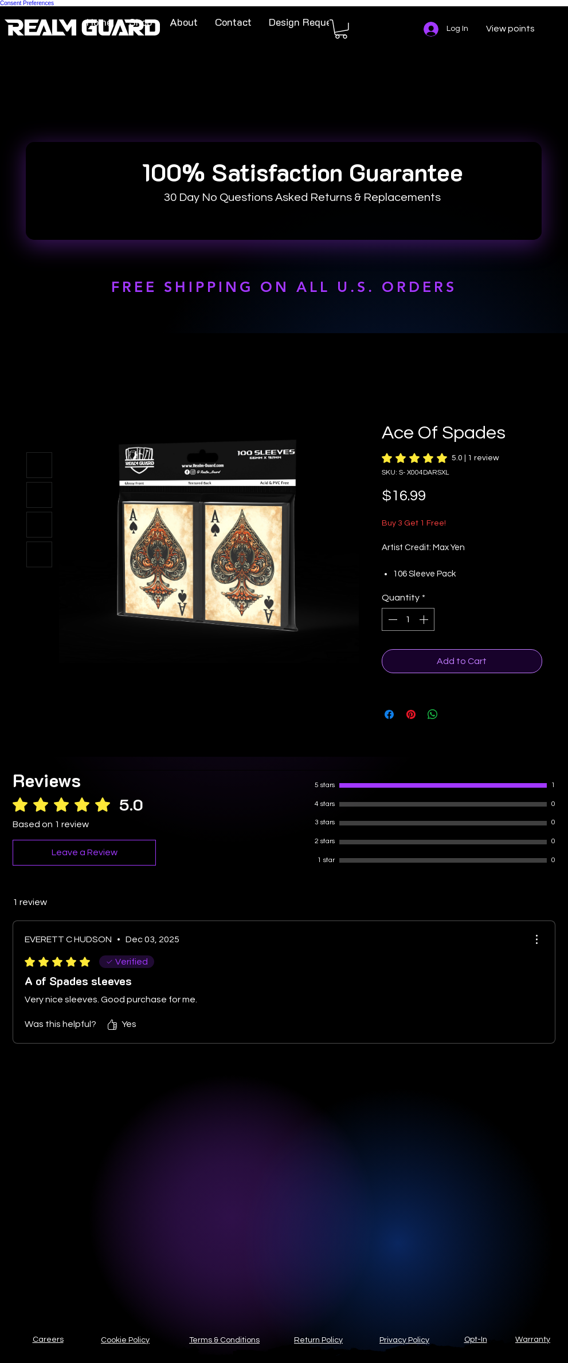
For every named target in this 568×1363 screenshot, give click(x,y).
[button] (341, 29)
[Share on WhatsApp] (433, 714)
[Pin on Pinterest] (411, 714)
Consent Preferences (27, 3)
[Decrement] (391, 619)
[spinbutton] (408, 619)
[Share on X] (454, 714)
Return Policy (318, 1340)
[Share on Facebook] (389, 714)
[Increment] (425, 619)
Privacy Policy (404, 1340)
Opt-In (475, 1340)
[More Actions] (536, 939)
